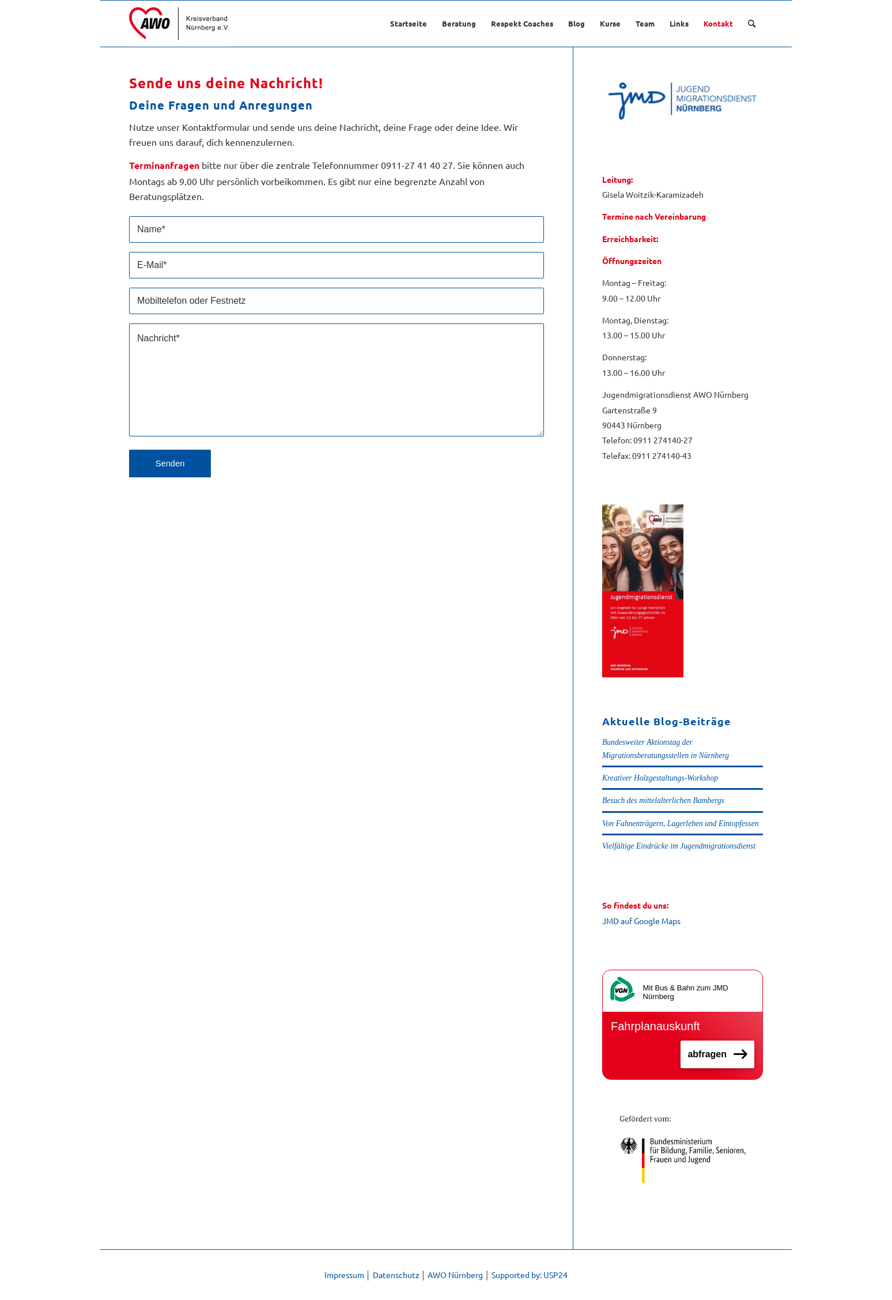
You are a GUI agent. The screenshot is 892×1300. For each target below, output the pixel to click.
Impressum (344, 1274)
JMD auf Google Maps (641, 920)
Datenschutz (396, 1274)
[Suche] (751, 24)
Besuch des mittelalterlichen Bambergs (663, 800)
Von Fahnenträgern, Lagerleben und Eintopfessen (680, 823)
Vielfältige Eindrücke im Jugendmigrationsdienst (678, 846)
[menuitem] (408, 24)
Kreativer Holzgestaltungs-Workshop (660, 778)
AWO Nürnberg (455, 1274)
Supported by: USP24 (530, 1274)
